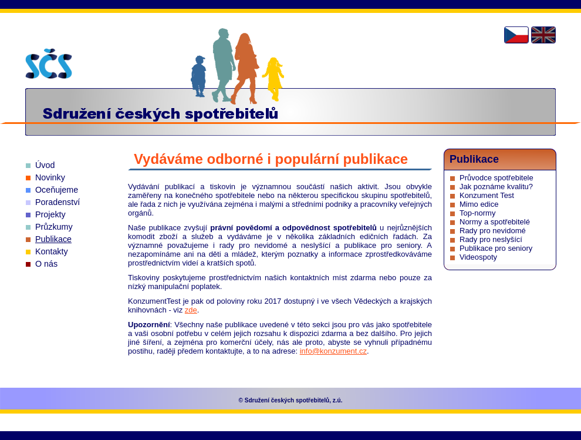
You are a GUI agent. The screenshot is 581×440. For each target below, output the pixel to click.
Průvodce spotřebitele (496, 177)
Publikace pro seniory (496, 248)
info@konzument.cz (333, 351)
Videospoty (478, 257)
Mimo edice (479, 204)
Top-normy (477, 213)
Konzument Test (487, 195)
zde (191, 309)
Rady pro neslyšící (491, 239)
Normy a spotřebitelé (495, 221)
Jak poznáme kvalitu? (496, 186)
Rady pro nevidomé (493, 230)
